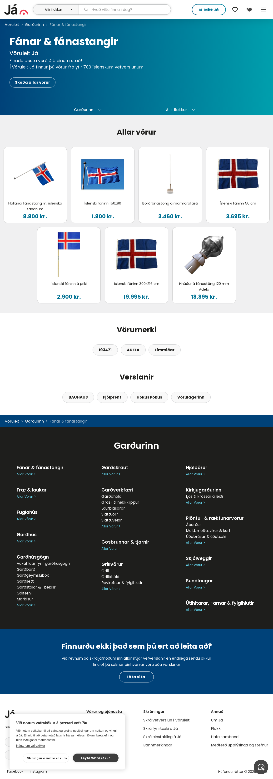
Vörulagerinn (190, 397)
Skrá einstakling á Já (162, 737)
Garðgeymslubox (33, 575)
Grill (105, 571)
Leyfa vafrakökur (95, 758)
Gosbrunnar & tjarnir (125, 542)
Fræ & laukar (32, 490)
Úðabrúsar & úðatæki (206, 536)
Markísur (25, 599)
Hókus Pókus (149, 397)
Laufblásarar (113, 508)
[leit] (125, 10)
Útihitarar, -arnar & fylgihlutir (220, 603)
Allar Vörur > (26, 474)
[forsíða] (18, 9)
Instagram (38, 771)
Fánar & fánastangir (40, 467)
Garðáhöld (111, 496)
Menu (263, 9)
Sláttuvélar (111, 520)
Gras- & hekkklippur (120, 502)
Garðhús (27, 534)
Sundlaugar (199, 581)
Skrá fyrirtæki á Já (160, 728)
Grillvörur (112, 564)
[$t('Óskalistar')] (235, 9)
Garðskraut (114, 467)
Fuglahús (27, 512)
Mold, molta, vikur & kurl (208, 530)
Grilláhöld (110, 576)
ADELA (133, 350)
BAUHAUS (78, 397)
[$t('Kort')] (249, 9)
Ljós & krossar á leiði (204, 496)
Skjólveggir (199, 558)
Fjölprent (112, 397)
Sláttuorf (109, 514)
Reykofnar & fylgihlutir (122, 582)
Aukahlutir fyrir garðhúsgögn (43, 563)
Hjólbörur (196, 467)
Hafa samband (224, 737)
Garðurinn (34, 24)
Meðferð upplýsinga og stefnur (239, 745)
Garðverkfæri (117, 490)
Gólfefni (24, 593)
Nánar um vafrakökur (30, 745)
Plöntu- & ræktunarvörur (215, 518)
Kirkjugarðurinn (203, 490)
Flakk (216, 728)
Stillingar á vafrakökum (47, 758)
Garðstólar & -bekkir (36, 587)
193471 (105, 350)
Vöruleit (12, 24)
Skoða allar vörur (32, 82)
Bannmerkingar (157, 745)
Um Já (217, 720)
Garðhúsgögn (33, 557)
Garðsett (25, 581)
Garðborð (26, 569)
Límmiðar (164, 350)
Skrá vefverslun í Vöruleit (166, 720)
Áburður (193, 524)
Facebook (15, 771)
